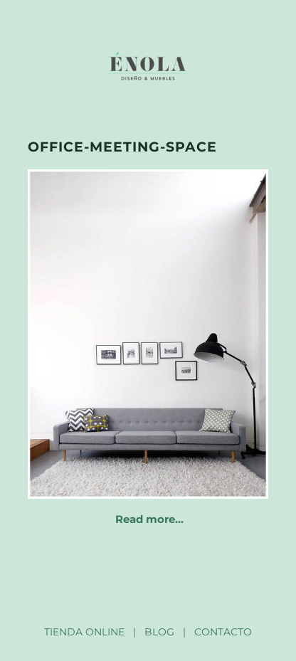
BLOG (159, 632)
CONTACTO (223, 632)
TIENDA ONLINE (84, 632)
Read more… (149, 519)
